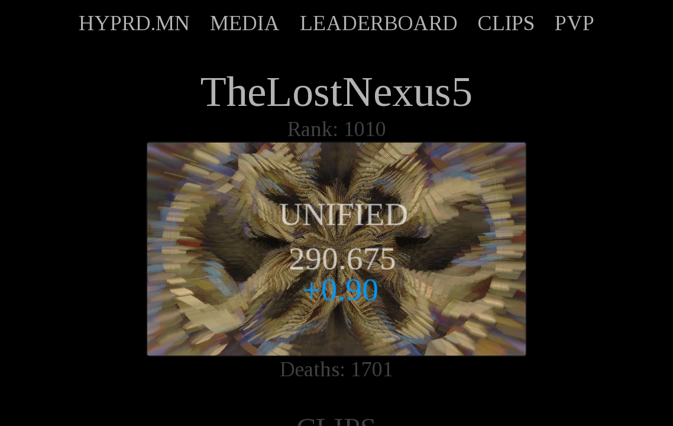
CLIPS (506, 23)
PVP (574, 23)
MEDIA (245, 23)
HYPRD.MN (134, 23)
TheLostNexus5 (336, 91)
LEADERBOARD (379, 23)
